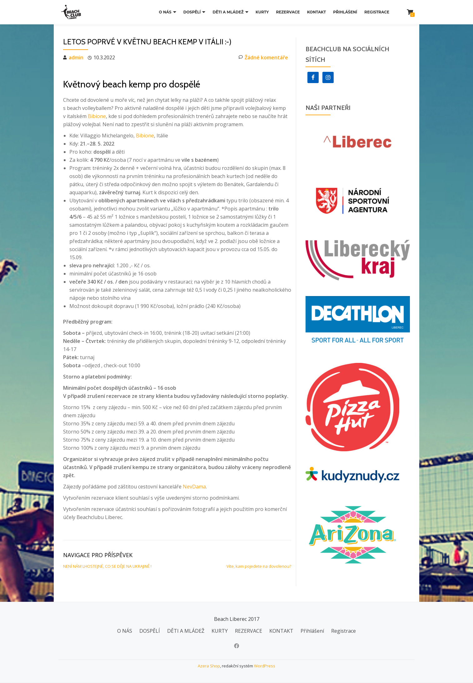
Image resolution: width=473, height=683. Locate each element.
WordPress (264, 666)
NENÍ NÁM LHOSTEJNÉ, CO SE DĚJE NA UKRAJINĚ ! (107, 566)
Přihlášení (345, 12)
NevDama (194, 486)
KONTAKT (316, 12)
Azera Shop (209, 666)
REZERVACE (288, 12)
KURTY (262, 12)
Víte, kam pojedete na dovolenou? (259, 566)
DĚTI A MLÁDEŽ (228, 12)
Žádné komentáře (263, 57)
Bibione (97, 116)
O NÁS (165, 12)
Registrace (376, 12)
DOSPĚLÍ (192, 12)
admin (76, 57)
